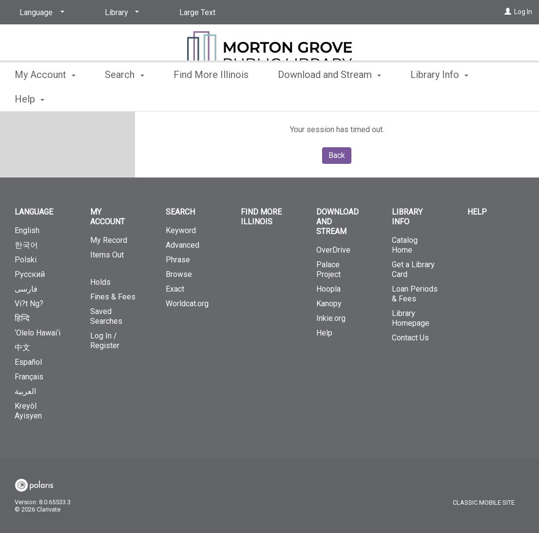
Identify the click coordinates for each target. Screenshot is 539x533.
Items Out (113, 259)
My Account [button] (45, 97)
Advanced (182, 245)
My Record (108, 240)
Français (29, 376)
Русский (30, 274)
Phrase (178, 259)
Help (324, 332)
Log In (523, 12)
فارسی (26, 289)
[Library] (120, 12)
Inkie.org (331, 318)
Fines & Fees (112, 296)
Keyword (181, 230)
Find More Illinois (211, 97)
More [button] (429, 99)
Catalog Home (405, 245)
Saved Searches (106, 316)
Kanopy (329, 303)
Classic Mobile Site (484, 502)
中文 (22, 347)
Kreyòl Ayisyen (28, 410)
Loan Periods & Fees (415, 293)
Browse (179, 274)
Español (28, 362)
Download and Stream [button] (329, 97)
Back (336, 155)
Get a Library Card (413, 269)
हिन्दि (22, 318)
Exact (175, 289)
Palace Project (328, 269)
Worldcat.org (187, 303)
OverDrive (333, 250)
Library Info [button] (407, 216)
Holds (100, 282)
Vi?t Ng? (29, 303)
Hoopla (328, 289)
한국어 (26, 245)
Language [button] (34, 212)
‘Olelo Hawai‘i (37, 332)
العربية (25, 391)
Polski (26, 259)
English (27, 230)
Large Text (197, 12)
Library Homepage (410, 318)
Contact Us (410, 337)
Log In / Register (104, 340)
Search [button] (124, 97)
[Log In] (507, 12)
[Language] (40, 12)
